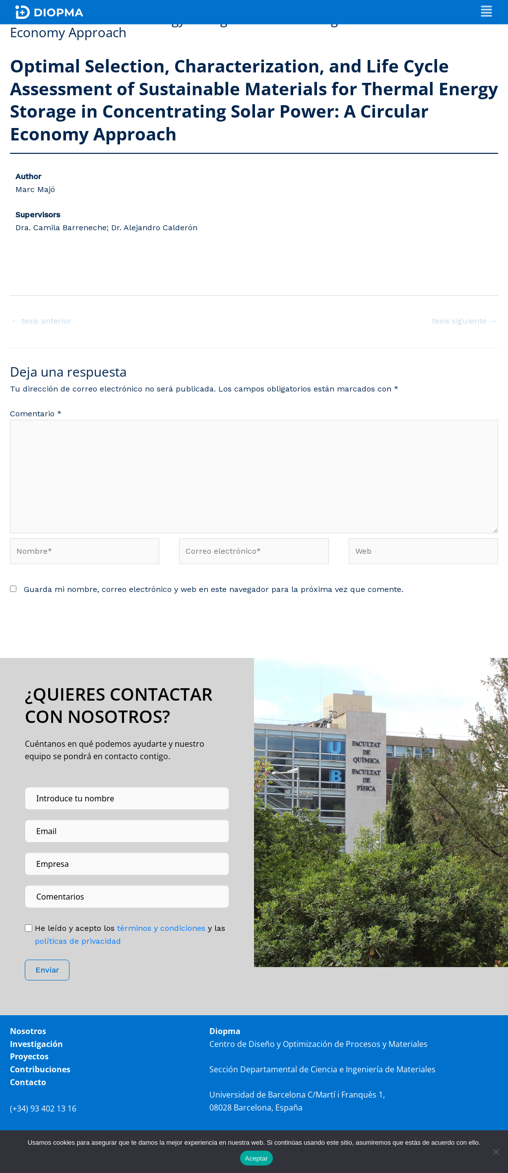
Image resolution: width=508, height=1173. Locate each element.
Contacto (28, 1083)
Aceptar (256, 1158)
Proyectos (29, 1057)
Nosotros (28, 1032)
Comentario (36, 413)
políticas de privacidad (78, 942)
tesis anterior (41, 321)
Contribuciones (40, 1070)
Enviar (47, 971)
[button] (486, 12)
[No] (496, 1152)
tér (160, 929)
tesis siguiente (464, 321)
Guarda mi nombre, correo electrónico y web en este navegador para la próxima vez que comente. (213, 590)
